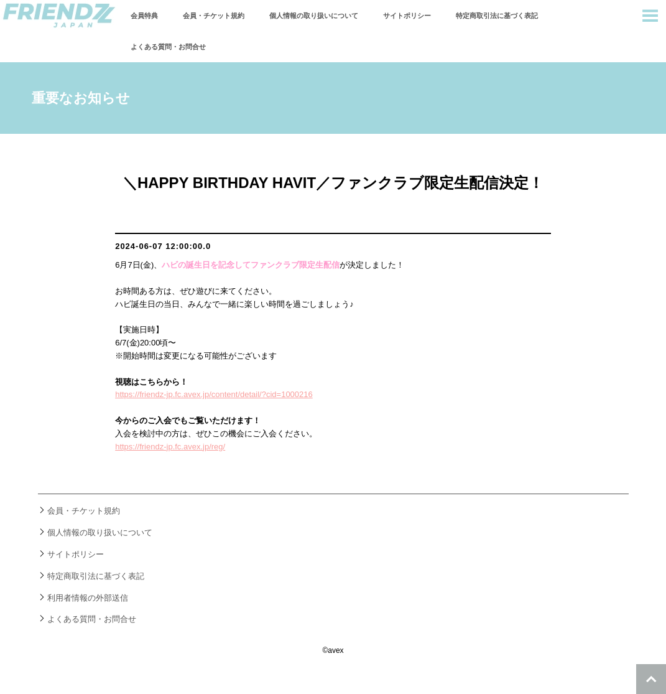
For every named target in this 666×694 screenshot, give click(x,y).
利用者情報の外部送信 (87, 598)
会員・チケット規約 (213, 15)
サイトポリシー (407, 15)
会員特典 (144, 15)
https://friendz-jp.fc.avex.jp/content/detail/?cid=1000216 (214, 394)
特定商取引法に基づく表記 (497, 15)
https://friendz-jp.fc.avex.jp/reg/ (170, 446)
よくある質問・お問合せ (168, 46)
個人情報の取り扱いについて (313, 15)
